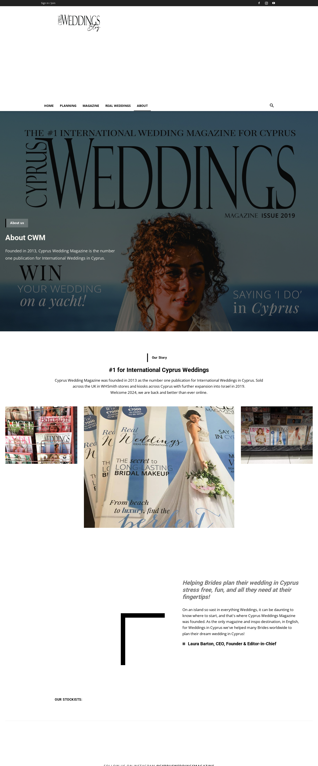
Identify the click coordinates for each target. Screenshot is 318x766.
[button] (271, 106)
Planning (68, 106)
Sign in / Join (48, 3)
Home (49, 106)
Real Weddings (118, 106)
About (142, 106)
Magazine (91, 106)
